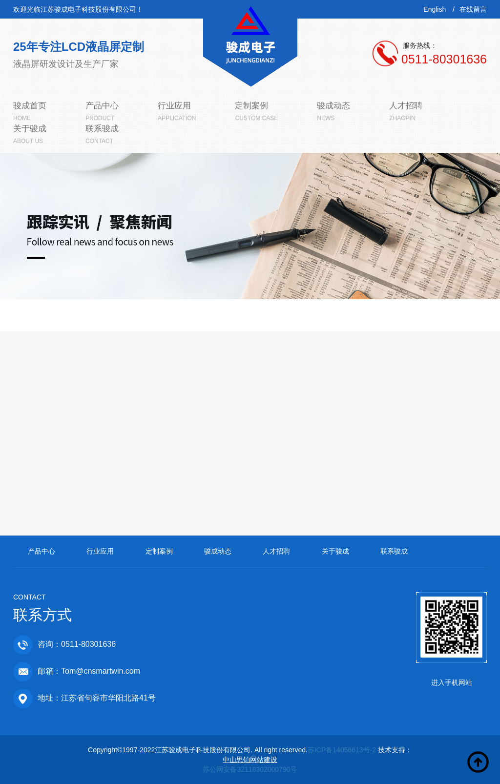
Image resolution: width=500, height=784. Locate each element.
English (434, 9)
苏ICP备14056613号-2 (342, 750)
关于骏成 (335, 551)
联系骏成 (394, 551)
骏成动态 (217, 551)
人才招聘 (276, 551)
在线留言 (473, 9)
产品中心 (41, 551)
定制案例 (159, 551)
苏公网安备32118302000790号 (250, 769)
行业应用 (100, 551)
